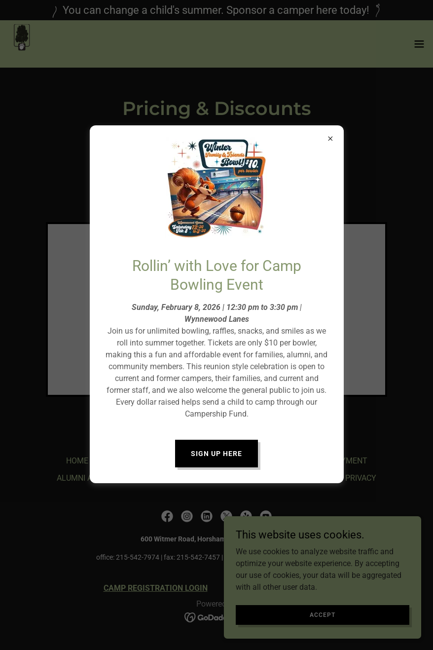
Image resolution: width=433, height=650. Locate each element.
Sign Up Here (216, 454)
